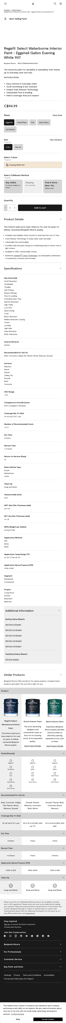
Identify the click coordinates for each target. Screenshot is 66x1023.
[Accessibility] (50, 974)
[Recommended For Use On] (33, 795)
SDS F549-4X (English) (13, 630)
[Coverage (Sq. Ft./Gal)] (33, 816)
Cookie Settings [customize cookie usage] (17, 1014)
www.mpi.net (30, 913)
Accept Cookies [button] (48, 1019)
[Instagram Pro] (16, 936)
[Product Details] (33, 219)
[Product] (33, 691)
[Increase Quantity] (14, 208)
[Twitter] (32, 936)
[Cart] (60, 3)
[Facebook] (5, 936)
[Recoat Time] (33, 848)
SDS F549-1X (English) (13, 646)
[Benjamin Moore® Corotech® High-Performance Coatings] (15, 988)
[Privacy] (18, 974)
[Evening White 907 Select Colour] (33, 165)
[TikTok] (48, 936)
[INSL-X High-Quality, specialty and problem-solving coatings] (15, 994)
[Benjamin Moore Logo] (33, 3)
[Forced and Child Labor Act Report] (20, 978)
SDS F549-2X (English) (13, 641)
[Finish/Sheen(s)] (33, 753)
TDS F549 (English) (12, 659)
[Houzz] (37, 936)
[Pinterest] (27, 936)
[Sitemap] (9, 974)
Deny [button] (18, 1019)
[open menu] (5, 3)
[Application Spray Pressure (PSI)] (33, 863)
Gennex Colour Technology (25, 255)
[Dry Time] (33, 833)
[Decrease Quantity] (5, 208)
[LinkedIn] (43, 936)
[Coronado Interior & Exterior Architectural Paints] (15, 1001)
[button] (55, 3)
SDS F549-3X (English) (13, 635)
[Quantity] (10, 208)
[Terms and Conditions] (33, 974)
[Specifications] (33, 268)
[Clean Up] (33, 878)
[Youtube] (21, 936)
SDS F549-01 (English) (13, 625)
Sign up (7, 924)
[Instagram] (10, 936)
